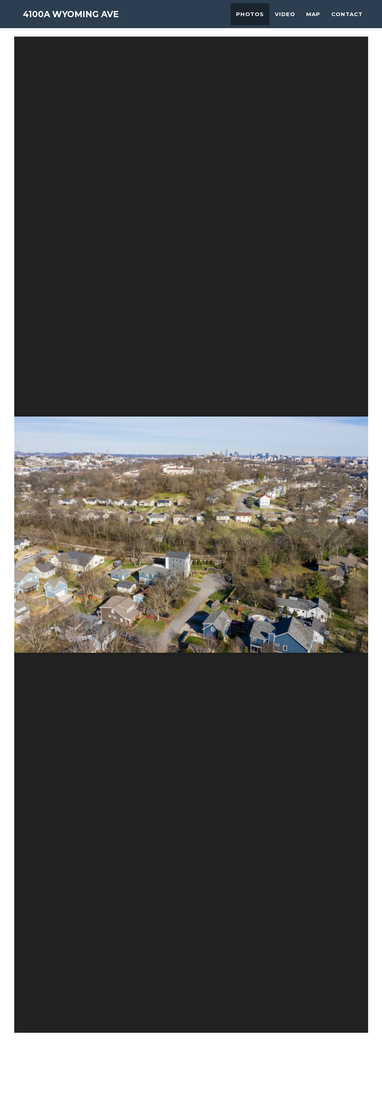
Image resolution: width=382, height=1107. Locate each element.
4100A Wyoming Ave (81, 22)
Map (313, 20)
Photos (250, 20)
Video (285, 20)
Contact (347, 20)
